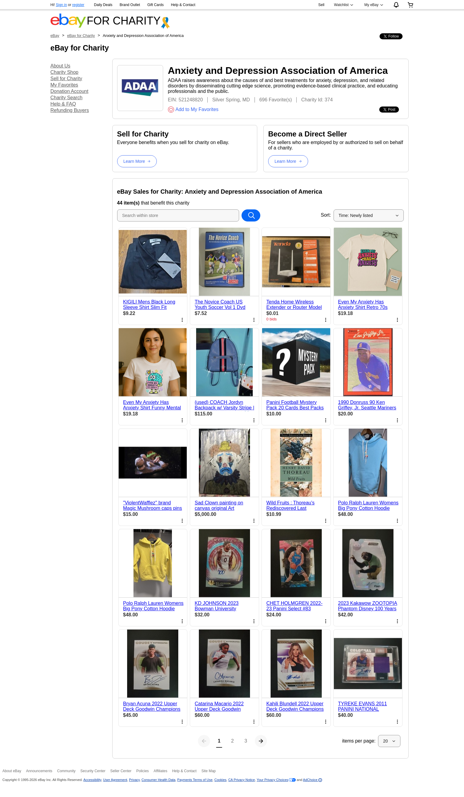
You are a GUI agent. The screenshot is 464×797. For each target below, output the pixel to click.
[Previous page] (204, 741)
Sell (321, 5)
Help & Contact (183, 5)
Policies (142, 771)
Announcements (39, 771)
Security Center (92, 771)
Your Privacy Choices (272, 780)
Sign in (61, 5)
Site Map (208, 771)
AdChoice (312, 780)
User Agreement (115, 780)
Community (66, 771)
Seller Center (120, 771)
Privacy (134, 780)
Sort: (326, 215)
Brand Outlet (130, 5)
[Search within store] (251, 215)
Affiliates (160, 771)
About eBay (11, 771)
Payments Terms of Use (195, 780)
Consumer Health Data (159, 780)
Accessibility (92, 780)
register (78, 5)
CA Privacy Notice (241, 780)
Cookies (220, 780)
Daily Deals (103, 5)
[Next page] (261, 741)
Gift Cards (155, 5)
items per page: (359, 740)
